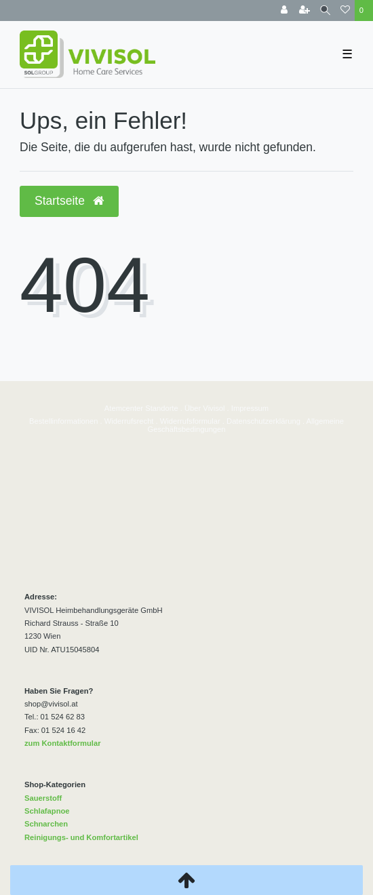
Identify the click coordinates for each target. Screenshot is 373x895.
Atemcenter (123, 408)
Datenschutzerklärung (263, 421)
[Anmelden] (284, 10)
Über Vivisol (204, 408)
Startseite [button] (69, 200)
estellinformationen (66, 421)
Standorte (160, 408)
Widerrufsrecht (129, 421)
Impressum (250, 408)
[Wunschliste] (345, 10)
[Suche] (325, 10)
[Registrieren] (304, 10)
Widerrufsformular (190, 421)
